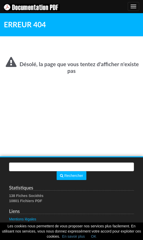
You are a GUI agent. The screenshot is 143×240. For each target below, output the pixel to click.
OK (93, 236)
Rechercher (71, 176)
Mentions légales (22, 219)
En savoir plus (73, 236)
